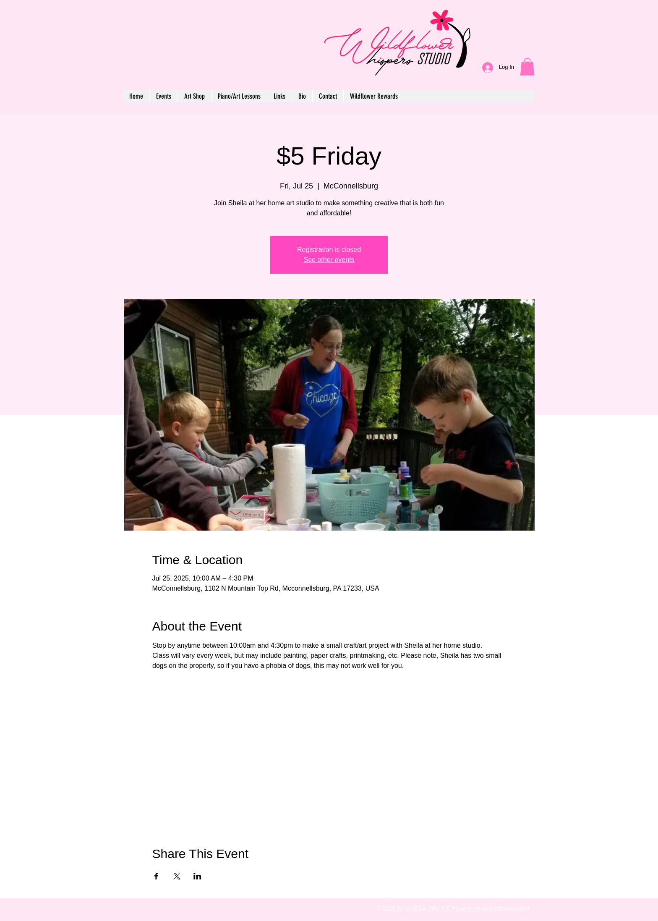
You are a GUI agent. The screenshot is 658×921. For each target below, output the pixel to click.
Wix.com (518, 908)
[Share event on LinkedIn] (197, 876)
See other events (329, 259)
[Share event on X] (177, 876)
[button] (527, 67)
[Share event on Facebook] (156, 876)
